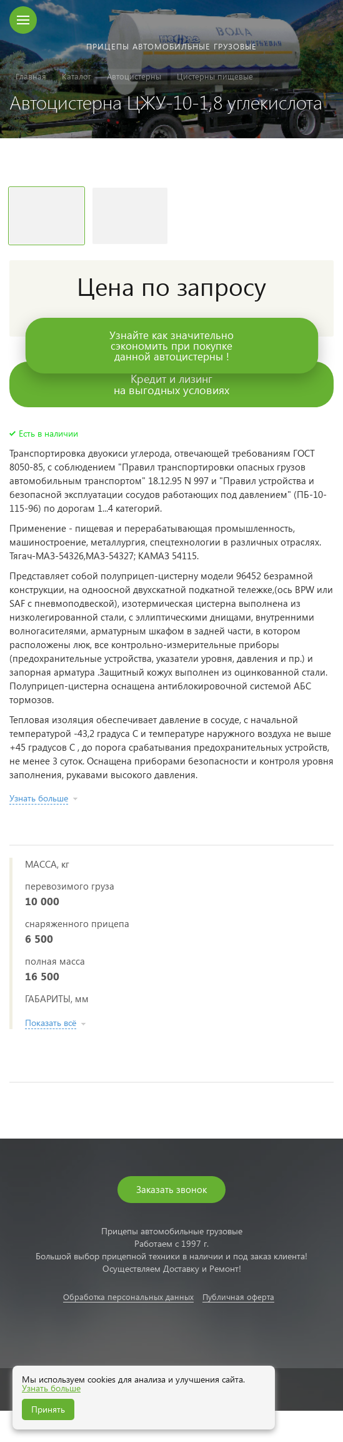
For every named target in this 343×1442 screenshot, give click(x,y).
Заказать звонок (171, 1189)
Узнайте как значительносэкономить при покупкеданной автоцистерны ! (171, 345)
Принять (48, 1409)
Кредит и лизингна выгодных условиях (171, 383)
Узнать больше (51, 1388)
